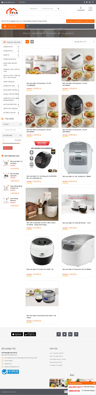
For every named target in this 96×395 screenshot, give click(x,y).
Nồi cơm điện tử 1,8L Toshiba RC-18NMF (77, 176)
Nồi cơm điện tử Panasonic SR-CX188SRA (77, 269)
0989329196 (74, 391)
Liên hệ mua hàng (82, 383)
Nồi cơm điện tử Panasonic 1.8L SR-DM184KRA (75, 131)
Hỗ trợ (90, 10)
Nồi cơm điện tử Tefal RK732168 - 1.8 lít (77, 223)
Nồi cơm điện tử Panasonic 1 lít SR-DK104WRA (75, 84)
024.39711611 (75, 387)
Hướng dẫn (81, 10)
